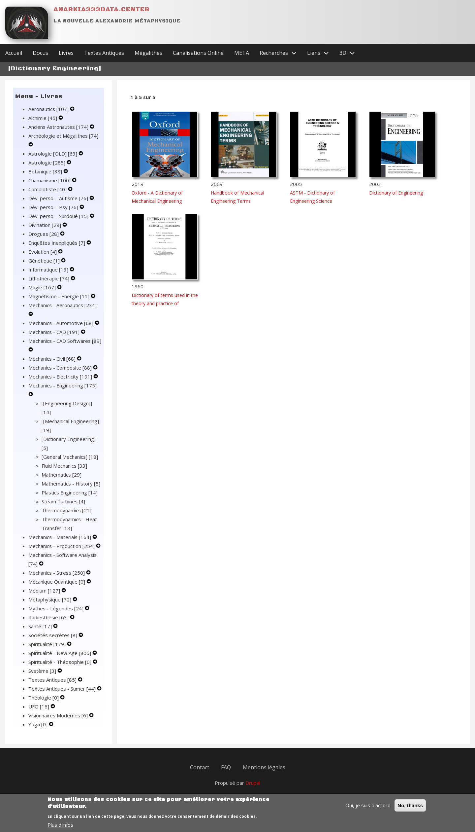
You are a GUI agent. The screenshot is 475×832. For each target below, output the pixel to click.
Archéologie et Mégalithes (63, 135)
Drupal (252, 782)
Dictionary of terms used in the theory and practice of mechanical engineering (165, 303)
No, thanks (410, 809)
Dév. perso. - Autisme (58, 198)
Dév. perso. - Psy (53, 207)
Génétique (44, 260)
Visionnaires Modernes (58, 715)
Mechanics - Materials (60, 537)
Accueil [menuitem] (13, 52)
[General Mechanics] (70, 456)
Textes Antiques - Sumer (62, 688)
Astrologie (47, 162)
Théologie (44, 697)
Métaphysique (50, 599)
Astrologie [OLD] (53, 153)
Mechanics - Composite (60, 367)
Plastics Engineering (70, 492)
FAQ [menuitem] (226, 767)
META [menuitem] (241, 52)
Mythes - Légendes (56, 608)
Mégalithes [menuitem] (148, 52)
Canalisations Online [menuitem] (198, 52)
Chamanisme (50, 180)
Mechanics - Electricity (60, 376)
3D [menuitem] (349, 53)
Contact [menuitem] (199, 767)
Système (42, 671)
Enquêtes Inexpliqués (57, 242)
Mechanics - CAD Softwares (64, 341)
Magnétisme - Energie (59, 296)
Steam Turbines (63, 501)
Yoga (38, 724)
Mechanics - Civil (52, 358)
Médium (44, 590)
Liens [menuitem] (320, 53)
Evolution (43, 251)
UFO (39, 706)
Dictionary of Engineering (396, 193)
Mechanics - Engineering (62, 385)
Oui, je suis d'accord (368, 809)
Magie (42, 287)
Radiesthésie (49, 617)
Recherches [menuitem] (281, 53)
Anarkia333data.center (101, 9)
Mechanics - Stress (57, 572)
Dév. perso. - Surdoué (59, 216)
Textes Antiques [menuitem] (104, 52)
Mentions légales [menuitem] (264, 767)
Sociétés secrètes (53, 635)
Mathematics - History (71, 483)
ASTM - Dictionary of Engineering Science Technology (312, 201)
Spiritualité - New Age (60, 653)
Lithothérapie (49, 278)
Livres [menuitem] (66, 52)
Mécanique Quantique (57, 581)
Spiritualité (47, 644)
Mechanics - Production (62, 546)
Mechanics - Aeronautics (62, 305)
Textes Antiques (53, 679)
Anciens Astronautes (59, 127)
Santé (40, 626)
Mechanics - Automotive (61, 323)
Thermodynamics (66, 510)
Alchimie (43, 118)
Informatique (49, 269)
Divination (45, 225)
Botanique (45, 171)
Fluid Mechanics (64, 465)
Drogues (44, 234)
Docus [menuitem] (40, 52)
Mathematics (61, 474)
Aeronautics (49, 109)
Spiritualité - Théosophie (60, 662)
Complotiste (48, 189)
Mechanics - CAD (54, 332)
